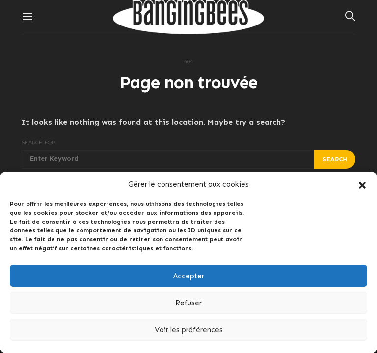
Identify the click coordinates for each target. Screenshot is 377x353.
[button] (362, 184)
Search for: (39, 142)
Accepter (188, 276)
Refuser (188, 303)
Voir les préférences (189, 330)
